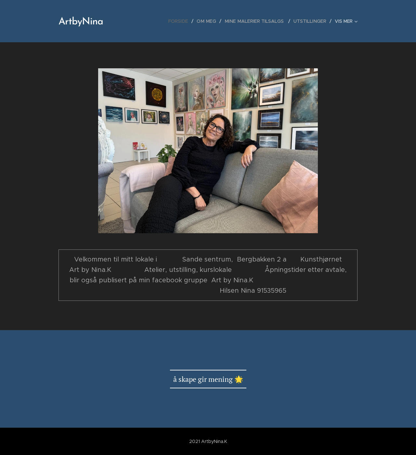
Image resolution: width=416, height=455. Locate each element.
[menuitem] (185, 21)
